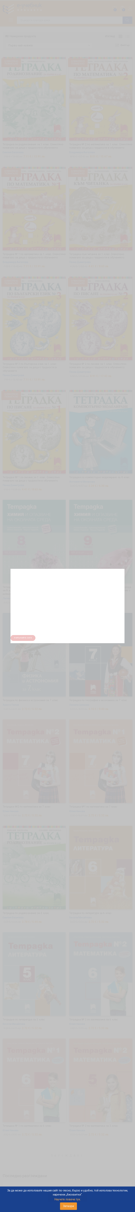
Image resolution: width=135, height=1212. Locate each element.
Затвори (68, 1206)
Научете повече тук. (67, 1199)
